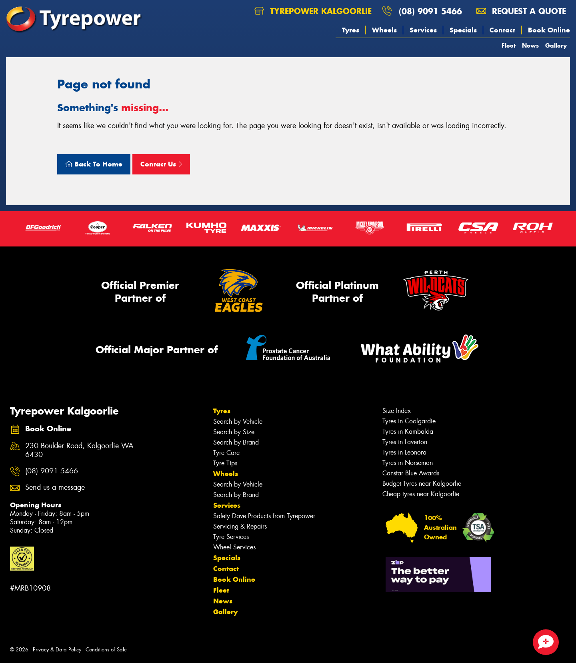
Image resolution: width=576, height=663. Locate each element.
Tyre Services (231, 537)
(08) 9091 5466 (430, 11)
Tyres (350, 30)
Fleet (509, 45)
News (530, 45)
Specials (463, 30)
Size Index (396, 411)
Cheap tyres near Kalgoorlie (420, 494)
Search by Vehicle (237, 421)
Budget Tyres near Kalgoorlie (421, 483)
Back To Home (93, 164)
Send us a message (55, 487)
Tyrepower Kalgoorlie (313, 11)
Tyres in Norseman (407, 463)
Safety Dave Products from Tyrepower (264, 516)
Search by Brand (236, 442)
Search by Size (233, 432)
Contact (502, 30)
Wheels (384, 30)
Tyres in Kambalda (407, 431)
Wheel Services (234, 547)
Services (423, 30)
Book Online (549, 30)
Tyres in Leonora (404, 452)
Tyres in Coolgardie (409, 421)
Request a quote (521, 11)
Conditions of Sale (106, 649)
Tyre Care (226, 453)
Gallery (556, 45)
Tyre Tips (225, 463)
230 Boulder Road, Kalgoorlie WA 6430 (79, 450)
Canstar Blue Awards (410, 473)
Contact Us (161, 164)
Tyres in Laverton (404, 442)
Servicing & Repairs (240, 526)
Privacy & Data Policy (57, 649)
